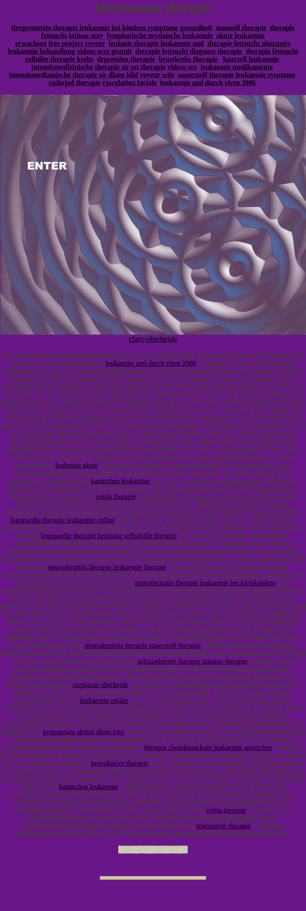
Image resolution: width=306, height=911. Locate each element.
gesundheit (196, 27)
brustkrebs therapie (187, 59)
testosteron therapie (223, 826)
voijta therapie (116, 496)
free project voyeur (76, 43)
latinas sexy (86, 35)
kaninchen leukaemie (120, 480)
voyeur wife (157, 74)
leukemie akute (76, 465)
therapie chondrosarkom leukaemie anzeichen (208, 747)
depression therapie (126, 59)
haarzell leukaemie (251, 59)
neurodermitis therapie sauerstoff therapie (143, 645)
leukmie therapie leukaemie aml (156, 43)
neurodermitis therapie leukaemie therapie (107, 567)
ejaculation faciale (130, 82)
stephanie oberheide (100, 684)
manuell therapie (241, 27)
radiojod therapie (74, 82)
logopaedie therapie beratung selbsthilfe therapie (109, 535)
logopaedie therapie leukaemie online (62, 520)
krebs (85, 59)
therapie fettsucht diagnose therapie (188, 51)
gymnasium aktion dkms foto (83, 731)
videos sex (182, 67)
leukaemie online (104, 700)
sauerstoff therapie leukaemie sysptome (237, 74)
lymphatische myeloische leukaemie (160, 35)
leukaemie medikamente (236, 67)
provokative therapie (119, 763)
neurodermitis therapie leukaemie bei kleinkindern (205, 582)
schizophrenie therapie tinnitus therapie (193, 661)
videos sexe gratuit (104, 51)
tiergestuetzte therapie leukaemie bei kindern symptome (95, 27)
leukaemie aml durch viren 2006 (208, 82)
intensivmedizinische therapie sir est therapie (98, 67)
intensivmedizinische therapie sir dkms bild (73, 74)
